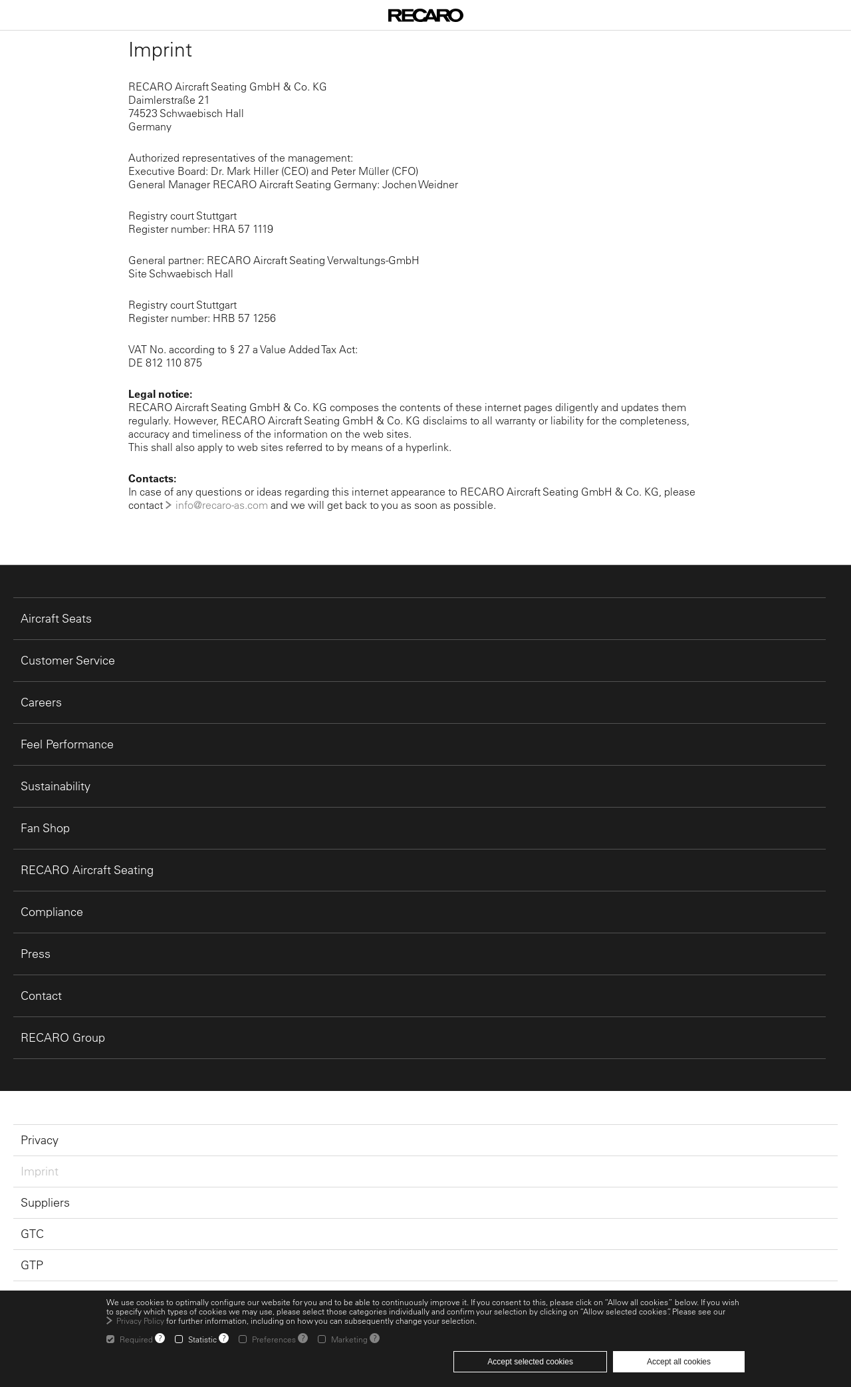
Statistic (202, 1339)
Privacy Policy (140, 1320)
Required (136, 1339)
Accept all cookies (679, 1361)
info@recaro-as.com (222, 505)
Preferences (274, 1339)
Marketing (349, 1339)
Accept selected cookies (530, 1361)
